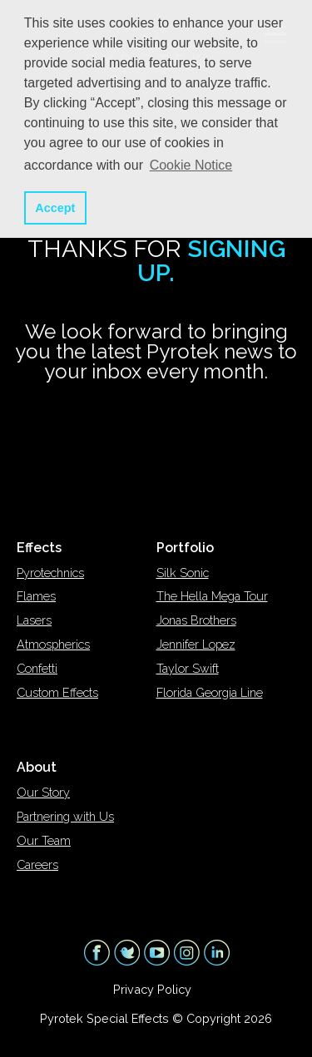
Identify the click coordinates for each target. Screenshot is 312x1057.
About (37, 767)
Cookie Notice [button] (191, 165)
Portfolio (185, 548)
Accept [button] (55, 208)
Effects (39, 548)
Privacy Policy (152, 989)
